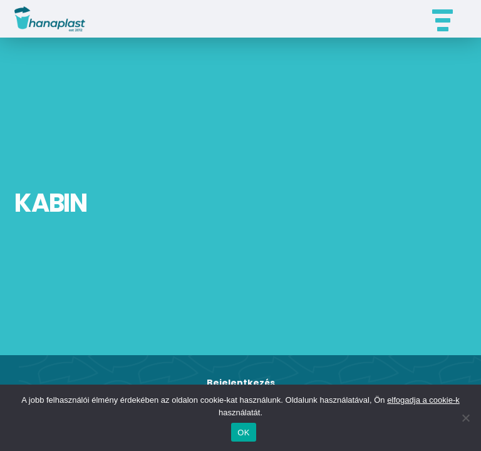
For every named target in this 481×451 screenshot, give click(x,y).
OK (243, 432)
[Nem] (465, 418)
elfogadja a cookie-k (423, 400)
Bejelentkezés (241, 382)
